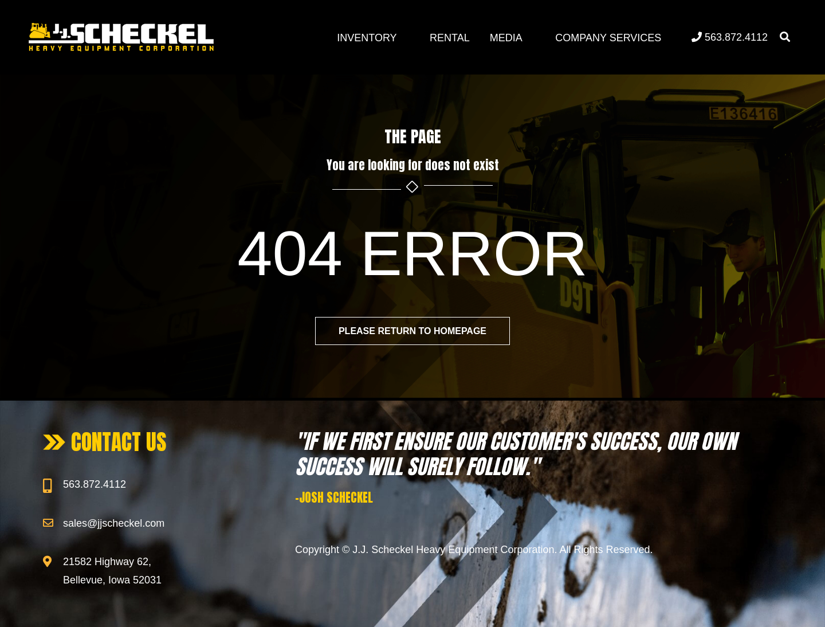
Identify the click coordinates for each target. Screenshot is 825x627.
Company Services (608, 38)
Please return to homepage (412, 331)
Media (506, 38)
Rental (450, 38)
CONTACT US (119, 442)
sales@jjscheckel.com (113, 523)
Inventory (366, 38)
